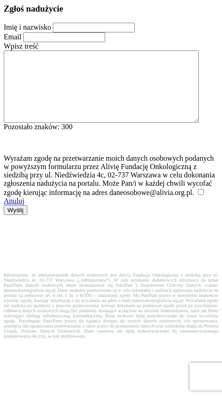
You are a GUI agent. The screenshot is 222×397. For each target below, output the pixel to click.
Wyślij (15, 224)
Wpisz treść (21, 46)
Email (12, 37)
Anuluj (14, 215)
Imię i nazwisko (27, 27)
